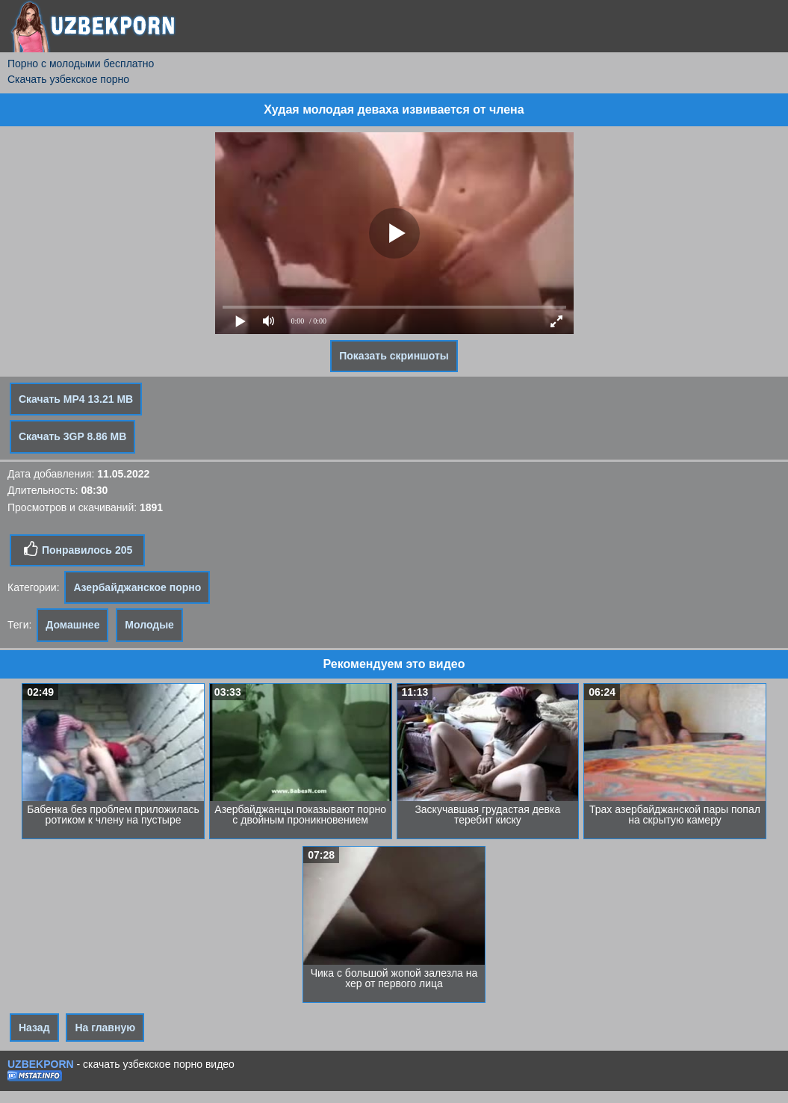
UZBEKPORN (40, 1064)
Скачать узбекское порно (68, 79)
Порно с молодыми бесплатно (80, 63)
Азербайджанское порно (137, 587)
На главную (105, 1028)
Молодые (149, 625)
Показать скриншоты (394, 356)
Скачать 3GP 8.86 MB (72, 436)
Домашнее (72, 625)
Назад (34, 1028)
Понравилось (77, 549)
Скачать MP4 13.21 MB (76, 399)
